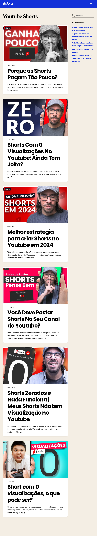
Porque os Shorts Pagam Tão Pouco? (32, 74)
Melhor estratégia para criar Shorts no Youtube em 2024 (33, 238)
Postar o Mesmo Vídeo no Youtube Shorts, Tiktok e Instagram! (82, 58)
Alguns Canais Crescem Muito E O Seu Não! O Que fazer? (82, 36)
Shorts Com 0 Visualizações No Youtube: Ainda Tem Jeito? (33, 154)
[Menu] (91, 3)
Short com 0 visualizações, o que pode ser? (33, 493)
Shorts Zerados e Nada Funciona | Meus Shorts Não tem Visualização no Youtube (35, 406)
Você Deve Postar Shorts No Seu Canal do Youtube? (33, 319)
